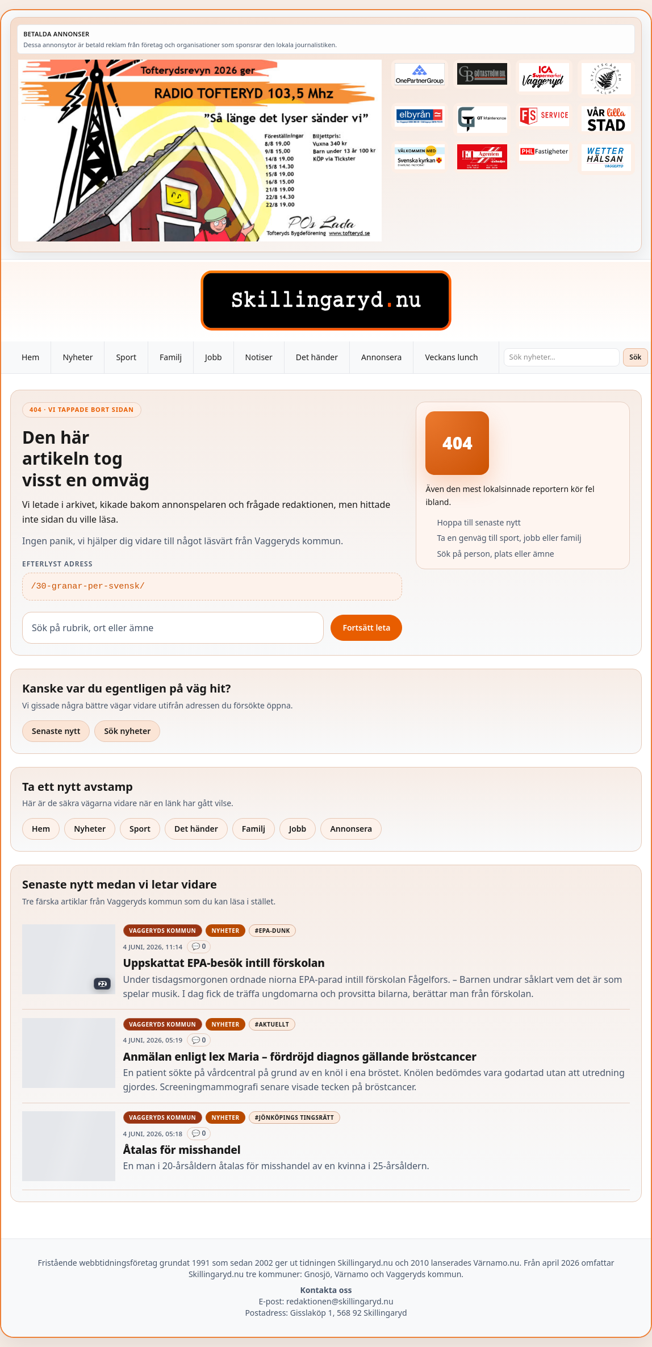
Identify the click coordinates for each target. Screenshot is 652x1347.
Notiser (259, 357)
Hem (30, 357)
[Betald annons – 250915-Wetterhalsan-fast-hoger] (606, 157)
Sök (635, 357)
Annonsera (381, 357)
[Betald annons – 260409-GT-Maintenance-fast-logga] (482, 119)
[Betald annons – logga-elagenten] (482, 157)
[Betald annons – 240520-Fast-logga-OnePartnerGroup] (420, 74)
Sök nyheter (127, 730)
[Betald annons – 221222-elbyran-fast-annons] (420, 117)
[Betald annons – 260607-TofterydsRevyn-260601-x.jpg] (199, 150)
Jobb (213, 357)
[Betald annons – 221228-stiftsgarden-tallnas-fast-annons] (606, 79)
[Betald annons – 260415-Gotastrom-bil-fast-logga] (482, 74)
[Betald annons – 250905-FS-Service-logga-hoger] (544, 116)
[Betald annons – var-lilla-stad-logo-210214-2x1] (606, 119)
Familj (171, 357)
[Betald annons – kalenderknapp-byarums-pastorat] (420, 157)
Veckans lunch (451, 357)
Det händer (317, 357)
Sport (126, 357)
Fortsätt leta (366, 627)
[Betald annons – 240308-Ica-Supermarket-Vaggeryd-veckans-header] (544, 77)
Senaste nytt (56, 730)
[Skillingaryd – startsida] (326, 300)
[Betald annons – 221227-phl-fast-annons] (544, 152)
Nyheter (77, 357)
